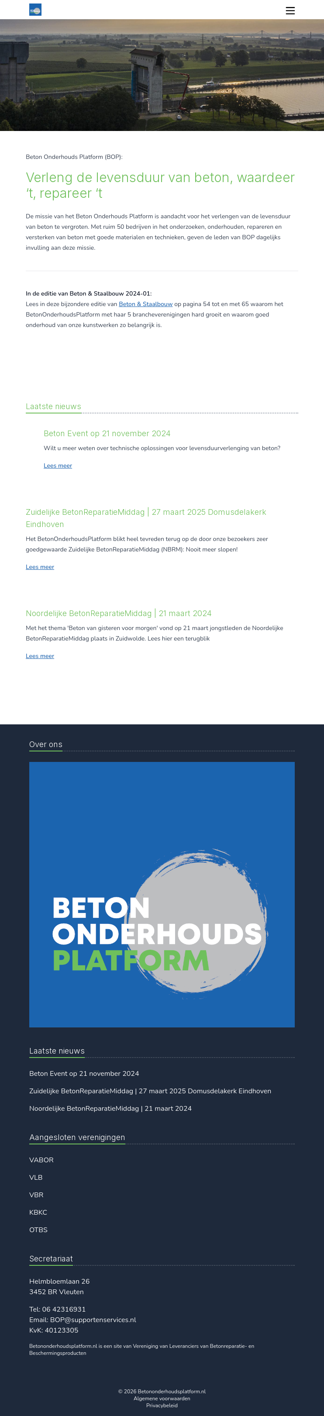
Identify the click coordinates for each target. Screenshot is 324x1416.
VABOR (41, 1160)
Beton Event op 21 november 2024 (84, 1073)
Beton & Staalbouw (145, 304)
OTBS (38, 1230)
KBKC (38, 1212)
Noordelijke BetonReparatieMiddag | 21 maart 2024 (110, 1108)
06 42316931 (64, 1309)
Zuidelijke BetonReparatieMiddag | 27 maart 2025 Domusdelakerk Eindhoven (150, 1091)
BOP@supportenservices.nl (93, 1320)
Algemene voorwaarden (162, 1398)
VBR (36, 1195)
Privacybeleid (162, 1405)
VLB (36, 1177)
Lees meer (58, 466)
